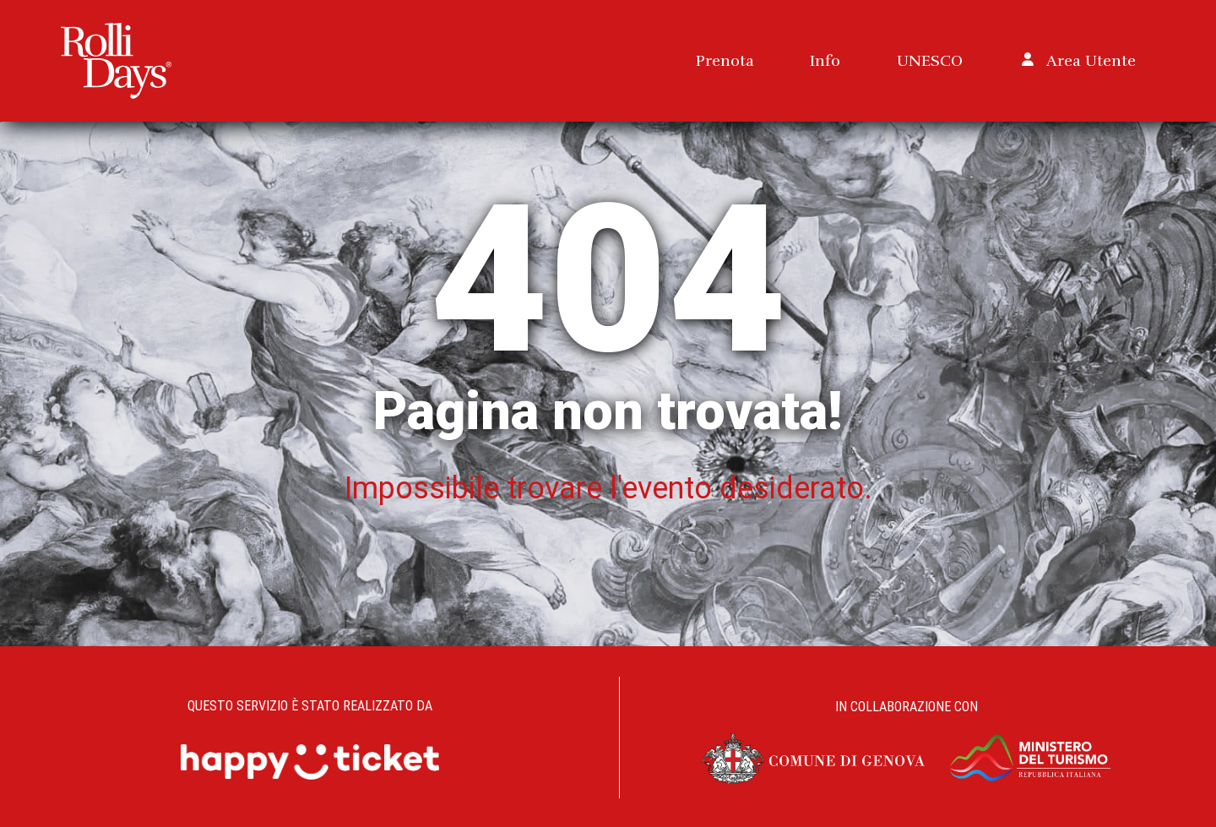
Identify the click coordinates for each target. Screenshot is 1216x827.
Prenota (725, 60)
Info (825, 60)
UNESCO (930, 60)
